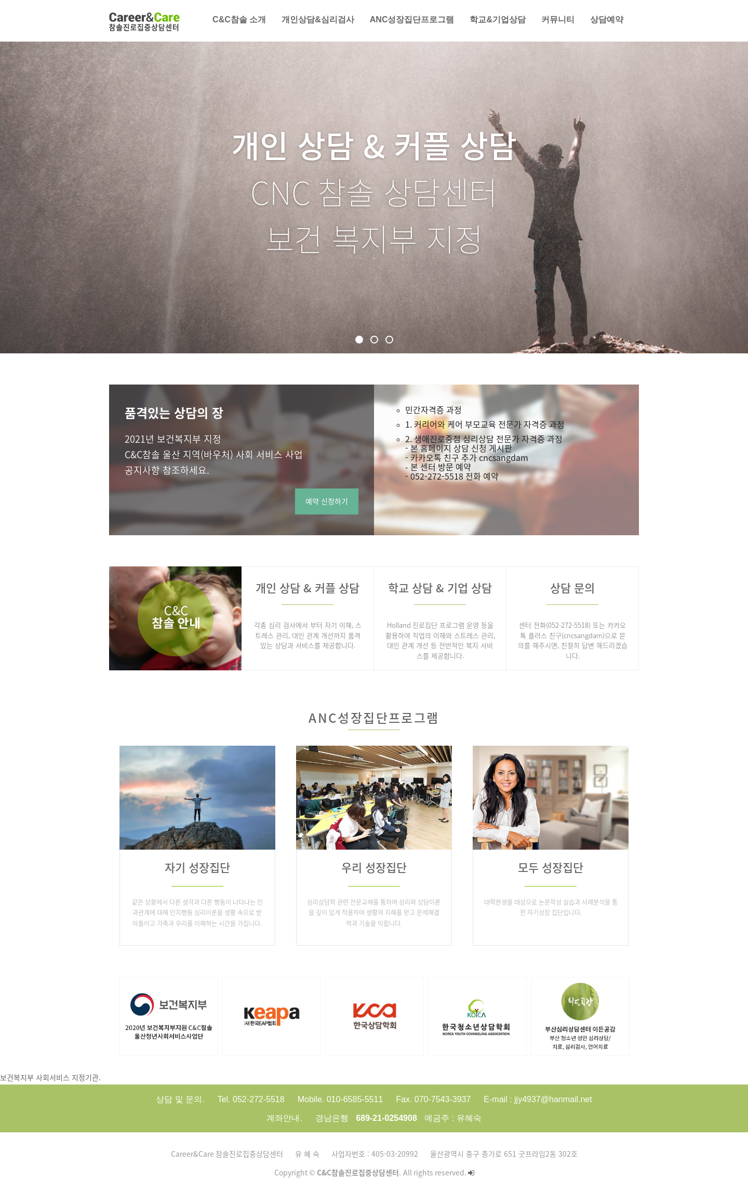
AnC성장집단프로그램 (412, 19)
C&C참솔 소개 (239, 19)
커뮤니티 (558, 19)
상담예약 (606, 19)
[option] (168, 1016)
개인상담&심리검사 (318, 19)
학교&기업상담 (498, 19)
